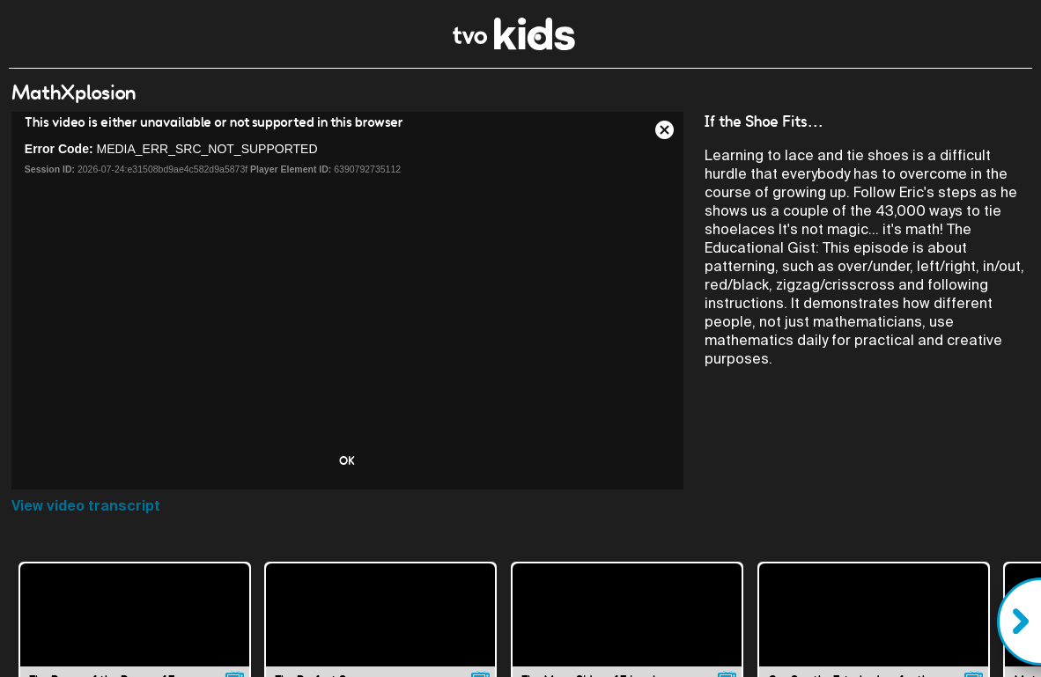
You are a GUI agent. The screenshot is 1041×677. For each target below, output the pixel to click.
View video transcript (85, 506)
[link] (514, 45)
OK (347, 460)
